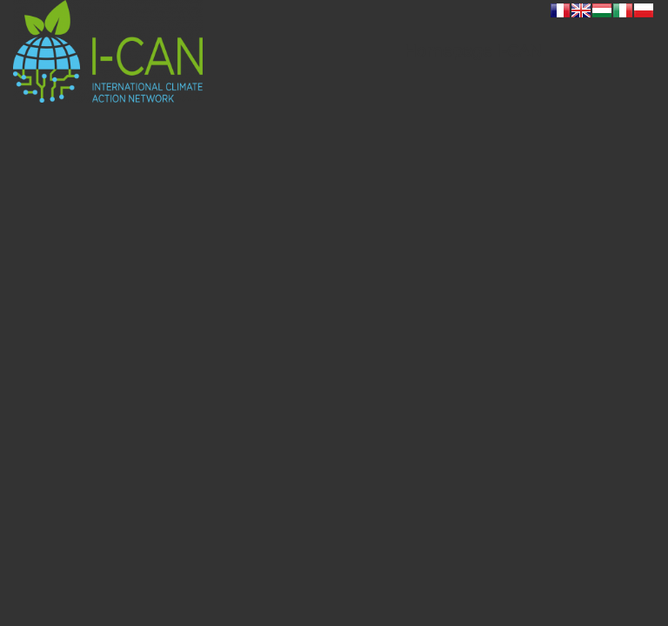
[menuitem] (473, 51)
